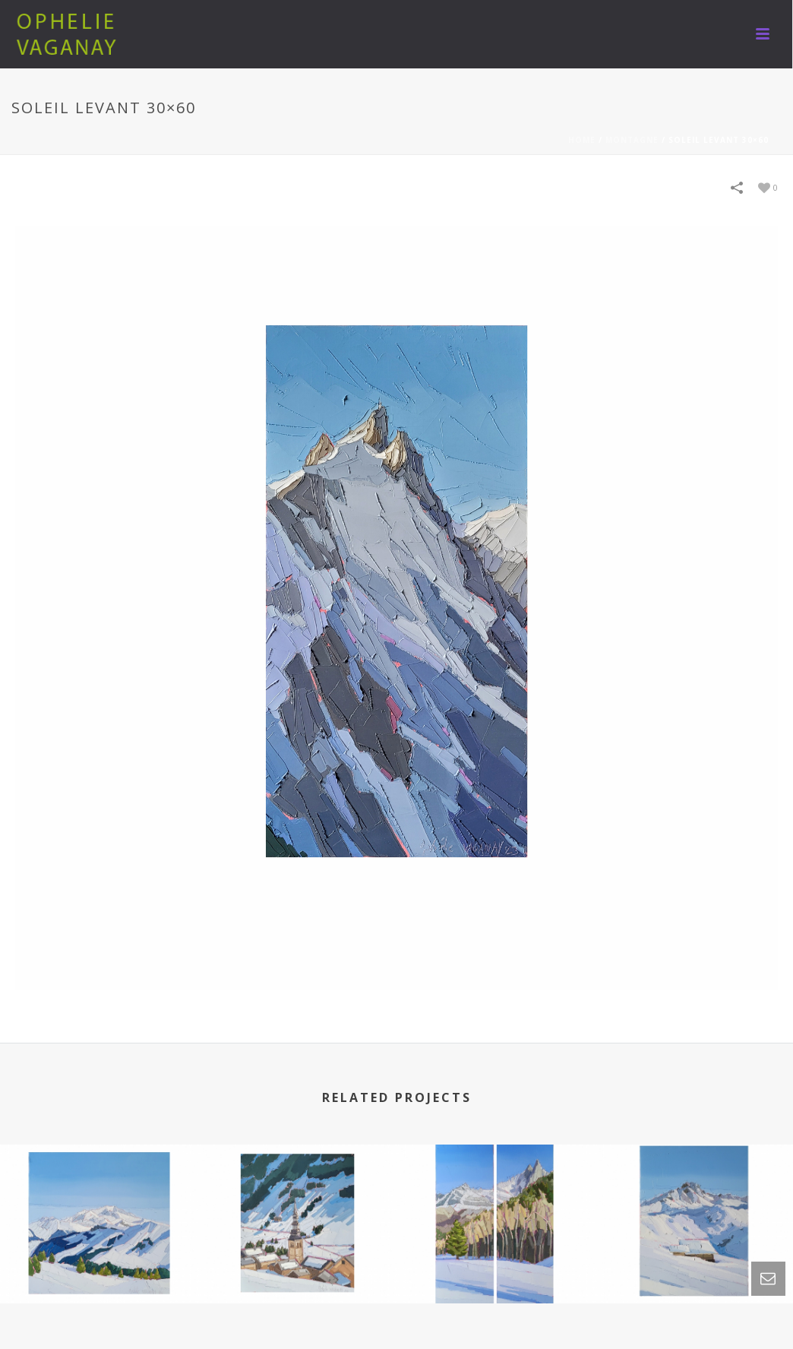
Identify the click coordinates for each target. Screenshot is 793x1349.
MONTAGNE (632, 140)
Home (582, 140)
